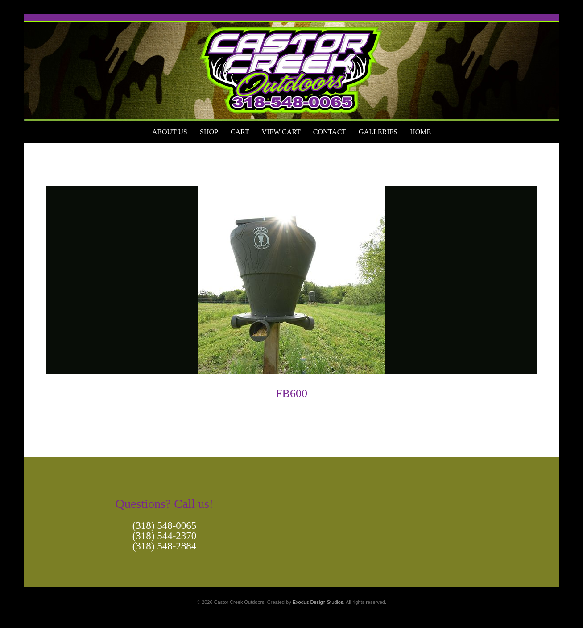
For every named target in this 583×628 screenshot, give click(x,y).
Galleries (378, 132)
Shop (209, 132)
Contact (329, 132)
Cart (240, 132)
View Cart (281, 132)
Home (420, 132)
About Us (169, 132)
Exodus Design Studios (318, 602)
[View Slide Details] (291, 67)
